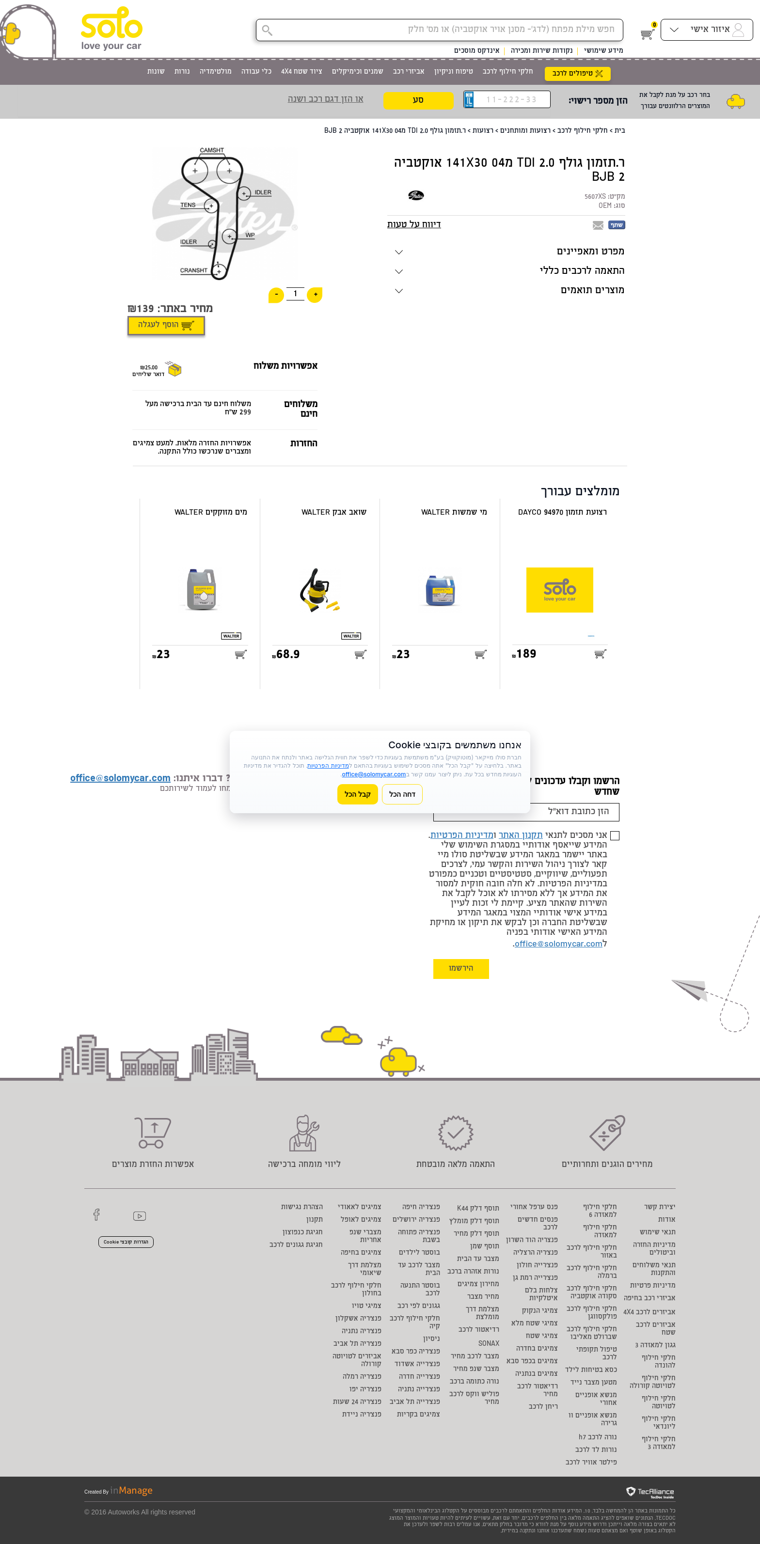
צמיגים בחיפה (361, 1253)
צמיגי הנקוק (540, 1311)
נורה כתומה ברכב (474, 1382)
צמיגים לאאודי (359, 1208)
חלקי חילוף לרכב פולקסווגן (592, 1313)
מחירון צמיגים (478, 1285)
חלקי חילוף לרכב (582, 131)
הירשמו (461, 969)
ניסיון (431, 1339)
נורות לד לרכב (596, 1450)
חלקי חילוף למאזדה (600, 1232)
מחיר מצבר (483, 1297)
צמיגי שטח (542, 1336)
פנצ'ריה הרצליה (535, 1253)
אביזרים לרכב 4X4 (649, 1313)
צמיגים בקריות (418, 1415)
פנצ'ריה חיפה (421, 1208)
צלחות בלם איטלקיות (541, 1295)
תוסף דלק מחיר (476, 1234)
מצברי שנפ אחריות (365, 1237)
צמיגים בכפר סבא (532, 1362)
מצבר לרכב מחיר (475, 1357)
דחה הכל (402, 794)
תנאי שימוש (658, 1233)
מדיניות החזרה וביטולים (654, 1249)
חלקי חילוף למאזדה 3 (659, 1443)
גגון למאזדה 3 (655, 1346)
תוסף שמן (484, 1247)
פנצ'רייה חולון (537, 1266)
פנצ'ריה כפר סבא (416, 1352)
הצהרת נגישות (302, 1208)
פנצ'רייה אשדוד (417, 1365)
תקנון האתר (521, 836)
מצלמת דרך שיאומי (364, 1269)
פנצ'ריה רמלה (362, 1377)
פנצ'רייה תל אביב (415, 1402)
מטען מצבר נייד (593, 1383)
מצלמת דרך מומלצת (482, 1314)
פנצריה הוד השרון (532, 1241)
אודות (667, 1220)
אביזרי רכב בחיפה (650, 1299)
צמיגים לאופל (361, 1220)
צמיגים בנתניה (536, 1374)
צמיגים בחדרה (537, 1349)
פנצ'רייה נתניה (419, 1390)
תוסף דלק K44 (478, 1209)
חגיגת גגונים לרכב (296, 1245)
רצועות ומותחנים (525, 131)
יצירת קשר (660, 1208)
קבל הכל (358, 794)
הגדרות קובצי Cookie (126, 1242)
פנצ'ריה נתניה (361, 1332)
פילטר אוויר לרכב (591, 1463)
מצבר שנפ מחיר (476, 1369)
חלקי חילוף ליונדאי (659, 1423)
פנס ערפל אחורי (534, 1208)
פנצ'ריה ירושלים (416, 1220)
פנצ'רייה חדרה (419, 1377)
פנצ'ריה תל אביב (357, 1344)
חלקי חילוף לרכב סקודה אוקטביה (592, 1293)
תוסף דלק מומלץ (474, 1222)
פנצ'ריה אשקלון (358, 1319)
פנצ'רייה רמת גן (535, 1278)
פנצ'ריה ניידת (361, 1415)
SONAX (488, 1344)
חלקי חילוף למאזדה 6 (600, 1211)
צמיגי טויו (366, 1306)
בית (620, 131)
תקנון (314, 1220)
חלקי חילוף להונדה (659, 1362)
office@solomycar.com (558, 944)
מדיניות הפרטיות (461, 836)
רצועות (483, 131)
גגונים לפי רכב (418, 1306)
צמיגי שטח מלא (534, 1324)
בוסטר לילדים (419, 1253)
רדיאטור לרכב (479, 1330)
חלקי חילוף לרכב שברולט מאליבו (592, 1333)
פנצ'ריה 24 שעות (357, 1402)
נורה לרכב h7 (598, 1438)
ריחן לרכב (543, 1407)
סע (418, 101)
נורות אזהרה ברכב (473, 1272)
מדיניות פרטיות (653, 1286)
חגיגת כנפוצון (303, 1233)
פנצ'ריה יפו (365, 1390)
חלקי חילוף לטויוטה (659, 1403)
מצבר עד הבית (478, 1259)
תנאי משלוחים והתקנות (654, 1269)
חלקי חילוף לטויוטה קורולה (653, 1382)
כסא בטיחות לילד (591, 1370)
